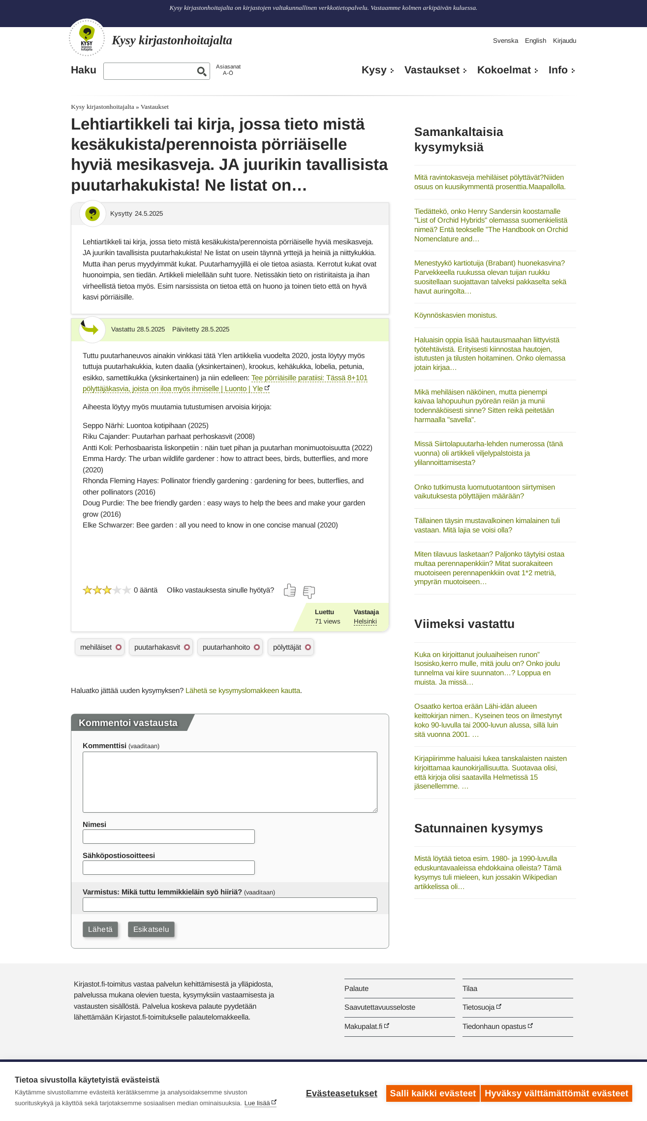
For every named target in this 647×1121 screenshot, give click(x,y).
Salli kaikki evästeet (429, 1091)
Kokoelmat (504, 70)
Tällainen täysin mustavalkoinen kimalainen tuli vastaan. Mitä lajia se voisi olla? (487, 525)
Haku (83, 70)
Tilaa (469, 988)
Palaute (356, 988)
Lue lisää (257, 1103)
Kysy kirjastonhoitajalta (102, 106)
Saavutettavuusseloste (379, 1007)
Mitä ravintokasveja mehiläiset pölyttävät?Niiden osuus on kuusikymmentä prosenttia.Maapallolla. (490, 182)
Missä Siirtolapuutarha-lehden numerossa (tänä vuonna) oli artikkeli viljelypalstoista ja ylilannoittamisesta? (488, 452)
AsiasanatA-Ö (228, 70)
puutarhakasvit (157, 647)
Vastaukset (432, 70)
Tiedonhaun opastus (494, 1026)
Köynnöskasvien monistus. (455, 315)
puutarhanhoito (226, 647)
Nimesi (94, 824)
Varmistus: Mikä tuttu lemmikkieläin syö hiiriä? (162, 892)
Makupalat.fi (363, 1026)
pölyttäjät (287, 647)
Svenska (505, 40)
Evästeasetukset (337, 1091)
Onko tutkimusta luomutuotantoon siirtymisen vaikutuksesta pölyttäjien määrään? (484, 491)
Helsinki (365, 621)
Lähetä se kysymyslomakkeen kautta (242, 690)
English (535, 40)
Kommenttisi (104, 745)
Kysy (374, 70)
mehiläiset (96, 647)
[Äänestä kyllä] (290, 590)
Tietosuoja (478, 1007)
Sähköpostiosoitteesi (119, 855)
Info (558, 70)
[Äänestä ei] (308, 592)
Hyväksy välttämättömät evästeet (556, 1091)
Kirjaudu (564, 40)
